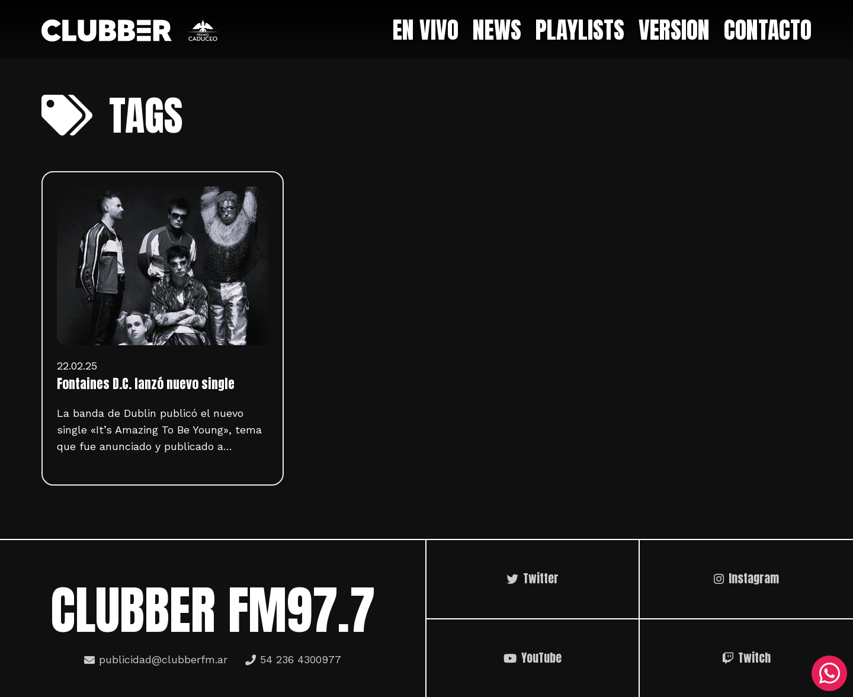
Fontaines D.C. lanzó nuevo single (146, 383)
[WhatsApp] (829, 673)
